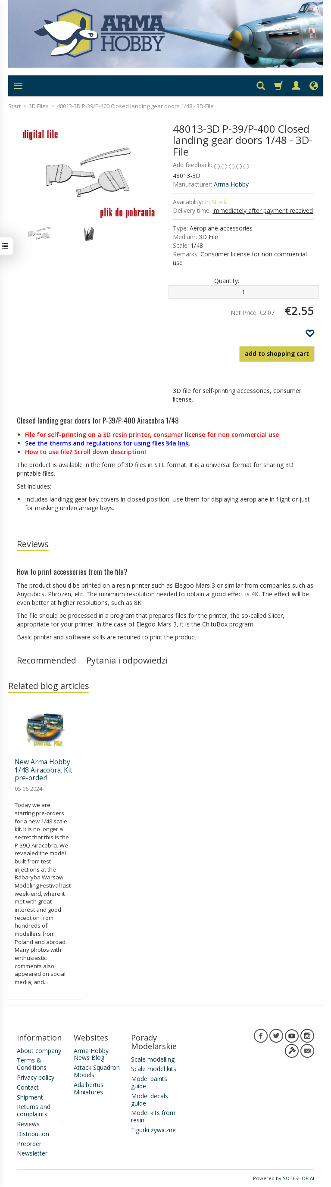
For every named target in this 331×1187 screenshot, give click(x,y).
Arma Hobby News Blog (91, 1054)
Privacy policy (35, 1077)
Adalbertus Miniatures (88, 1088)
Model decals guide (149, 1099)
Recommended (46, 660)
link (183, 443)
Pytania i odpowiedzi (127, 660)
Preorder (29, 1144)
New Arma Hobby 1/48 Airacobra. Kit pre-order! (43, 769)
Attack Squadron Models (97, 1071)
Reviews (33, 544)
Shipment (30, 1097)
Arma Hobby (231, 184)
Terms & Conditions (32, 1064)
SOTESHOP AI (298, 1178)
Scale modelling (153, 1059)
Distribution (33, 1134)
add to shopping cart (277, 353)
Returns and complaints (33, 1110)
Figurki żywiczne (153, 1130)
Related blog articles (48, 686)
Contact (28, 1087)
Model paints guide (149, 1082)
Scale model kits (153, 1069)
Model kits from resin (153, 1116)
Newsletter (32, 1153)
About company (39, 1051)
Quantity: (226, 281)
